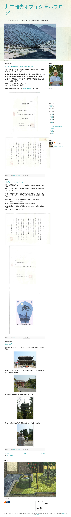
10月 (52, 114)
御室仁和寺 (8, 344)
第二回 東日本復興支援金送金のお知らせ (19, 66)
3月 (52, 131)
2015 (51, 106)
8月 (52, 117)
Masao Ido (58, 142)
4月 (52, 130)
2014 (51, 108)
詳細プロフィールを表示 (58, 146)
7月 (52, 119)
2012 (51, 111)
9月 (52, 116)
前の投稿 (43, 453)
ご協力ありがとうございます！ (16, 182)
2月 (52, 133)
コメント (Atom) (10, 455)
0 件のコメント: (19, 175)
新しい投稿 (7, 453)
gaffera (63, 513)
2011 (51, 137)
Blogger (37, 514)
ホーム (25, 453)
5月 (52, 122)
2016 (51, 105)
